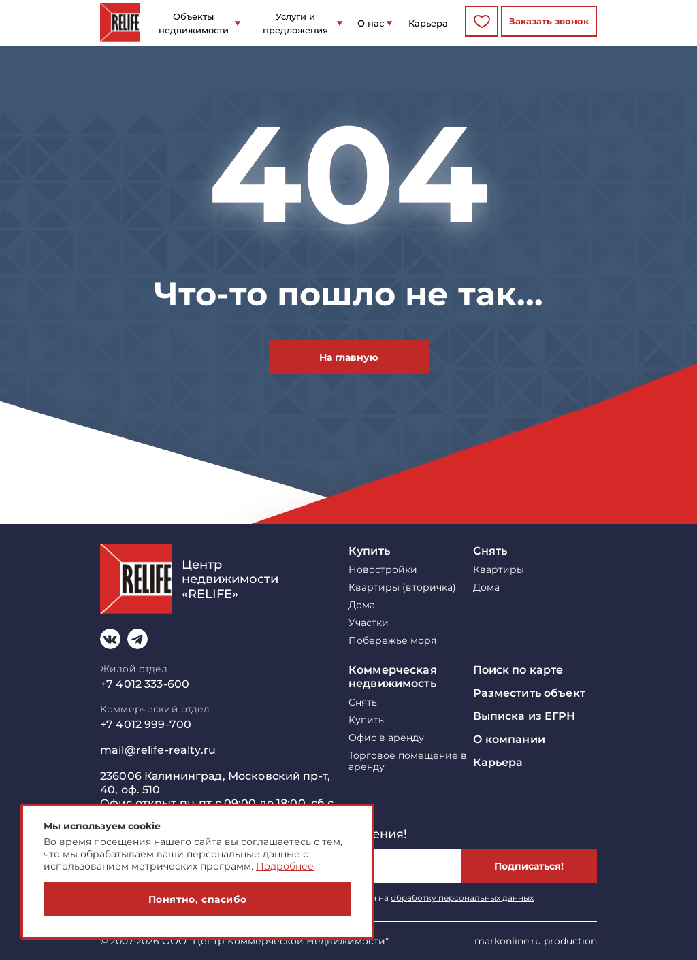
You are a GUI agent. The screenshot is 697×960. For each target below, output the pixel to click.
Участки (368, 623)
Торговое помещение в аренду (407, 761)
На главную (348, 357)
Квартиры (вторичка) (402, 587)
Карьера (428, 23)
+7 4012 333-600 (144, 684)
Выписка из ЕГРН (524, 716)
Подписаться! (529, 866)
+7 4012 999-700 (145, 724)
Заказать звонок (549, 21)
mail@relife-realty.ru (158, 750)
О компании (509, 739)
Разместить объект (529, 692)
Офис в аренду (386, 738)
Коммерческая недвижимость (392, 676)
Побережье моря (392, 640)
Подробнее (285, 866)
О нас (370, 23)
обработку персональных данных (462, 898)
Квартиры (498, 570)
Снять (490, 550)
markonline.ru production (535, 941)
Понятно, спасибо (197, 899)
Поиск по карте (518, 669)
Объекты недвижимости (194, 23)
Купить (369, 550)
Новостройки (382, 570)
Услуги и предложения (295, 23)
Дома (361, 605)
